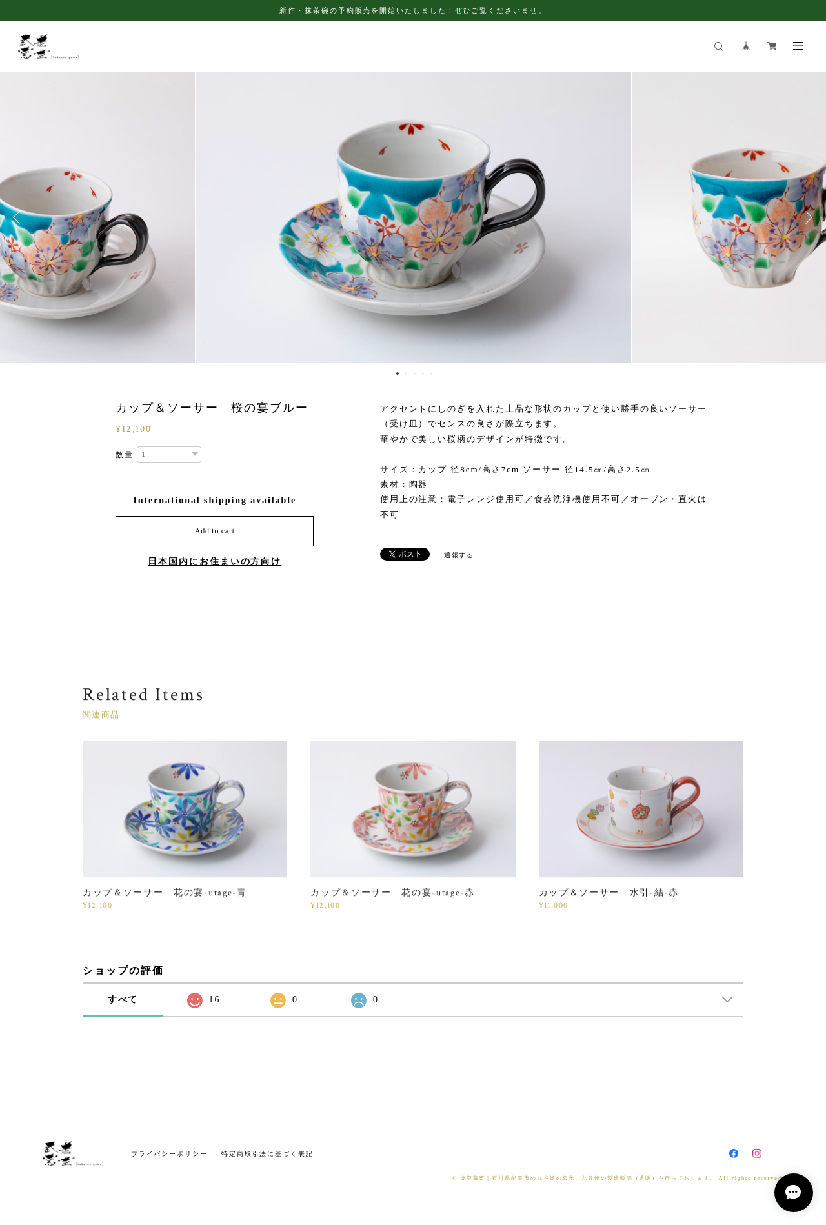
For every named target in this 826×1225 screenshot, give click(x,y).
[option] (413, 217)
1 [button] (397, 373)
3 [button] (414, 373)
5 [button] (431, 373)
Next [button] (806, 217)
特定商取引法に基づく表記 (267, 1153)
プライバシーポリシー (169, 1153)
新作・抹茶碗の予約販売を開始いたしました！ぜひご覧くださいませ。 (412, 10)
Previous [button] (19, 217)
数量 (125, 454)
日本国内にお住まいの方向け (214, 561)
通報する (459, 555)
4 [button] (422, 373)
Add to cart (215, 530)
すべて (123, 999)
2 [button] (406, 373)
